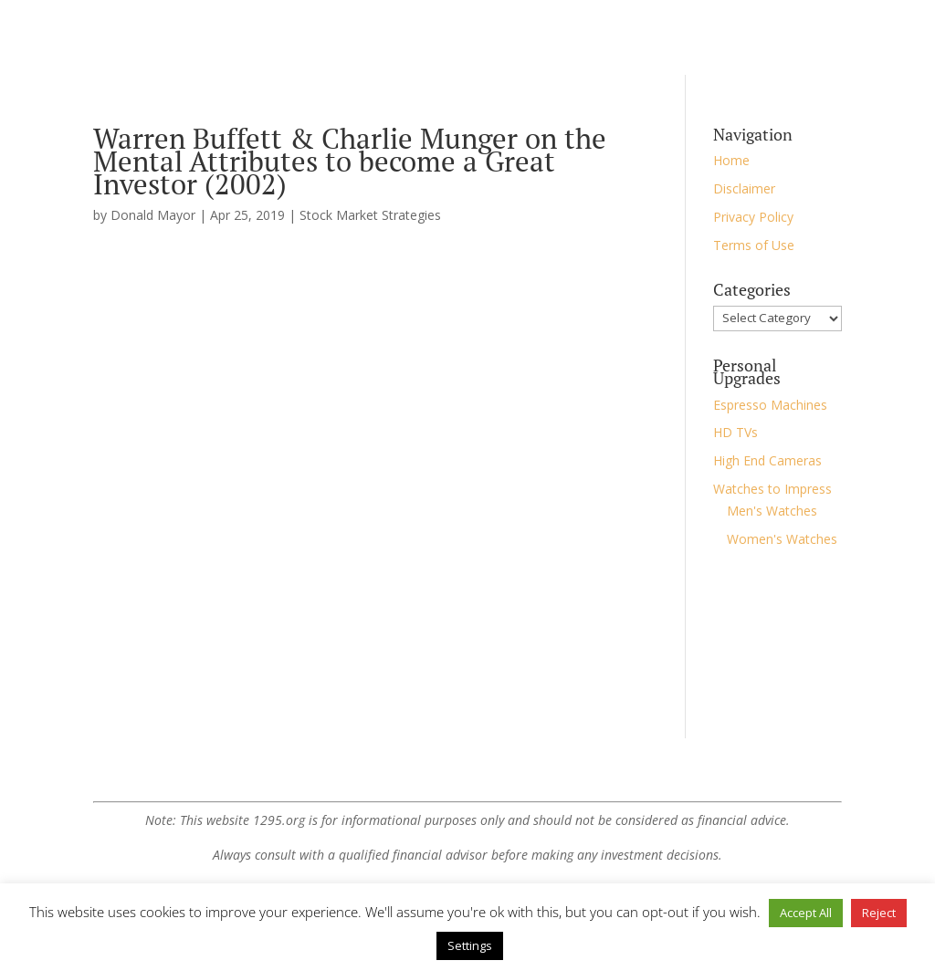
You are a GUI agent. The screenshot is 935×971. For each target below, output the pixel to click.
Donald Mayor (152, 215)
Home (731, 160)
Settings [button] (469, 945)
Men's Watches (772, 510)
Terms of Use (753, 245)
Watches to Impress (772, 488)
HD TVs (735, 432)
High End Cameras (767, 460)
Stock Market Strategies (370, 215)
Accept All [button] (806, 912)
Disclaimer (744, 188)
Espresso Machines (770, 404)
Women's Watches (782, 539)
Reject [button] (879, 912)
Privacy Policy (753, 216)
